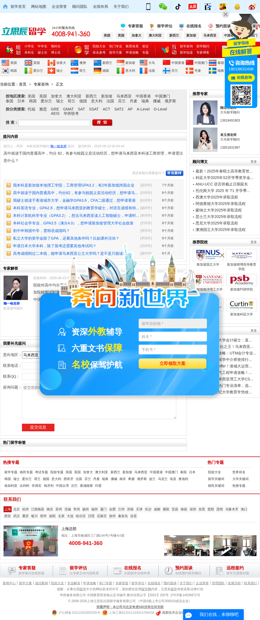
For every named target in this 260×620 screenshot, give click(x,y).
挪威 (157, 101)
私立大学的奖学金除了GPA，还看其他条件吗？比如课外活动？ (66, 238)
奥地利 (183, 479)
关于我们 (121, 6)
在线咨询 (244, 78)
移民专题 (26, 472)
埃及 (173, 479)
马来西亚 (124, 96)
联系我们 (250, 583)
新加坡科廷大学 (241, 307)
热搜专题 (11, 462)
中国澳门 (200, 63)
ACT (106, 109)
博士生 (56, 52)
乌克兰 (163, 479)
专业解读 (73, 583)
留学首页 (18, 6)
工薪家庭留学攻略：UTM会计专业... (226, 353)
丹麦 (197, 71)
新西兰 (107, 63)
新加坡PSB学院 (241, 282)
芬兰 (174, 71)
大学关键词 (240, 479)
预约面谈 (170, 583)
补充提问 (174, 173)
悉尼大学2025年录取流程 (217, 223)
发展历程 (234, 583)
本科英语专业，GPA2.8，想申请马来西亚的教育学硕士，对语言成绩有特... (76, 208)
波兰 (152, 479)
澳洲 (82, 63)
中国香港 (177, 63)
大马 (151, 63)
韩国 (13, 71)
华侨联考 (71, 113)
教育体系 (132, 46)
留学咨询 (186, 46)
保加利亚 (10, 486)
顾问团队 (79, 6)
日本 (21, 101)
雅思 (43, 109)
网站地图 (38, 6)
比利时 (25, 486)
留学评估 (164, 26)
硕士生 (42, 52)
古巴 (74, 486)
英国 (36, 63)
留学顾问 (202, 46)
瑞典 (220, 71)
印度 (98, 486)
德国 (105, 71)
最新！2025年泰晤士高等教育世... (224, 171)
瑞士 (59, 71)
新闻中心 (9, 583)
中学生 (42, 46)
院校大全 (99, 46)
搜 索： (12, 122)
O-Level (160, 109)
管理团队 (218, 583)
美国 (13, 63)
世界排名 (238, 472)
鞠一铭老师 (58, 146)
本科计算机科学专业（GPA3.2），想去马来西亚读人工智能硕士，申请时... (76, 215)
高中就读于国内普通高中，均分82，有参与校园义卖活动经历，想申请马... (75, 193)
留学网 (146, 589)
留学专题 (10, 472)
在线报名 (194, 26)
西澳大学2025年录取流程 (217, 197)
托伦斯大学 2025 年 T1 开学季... (223, 190)
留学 (83, 589)
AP (130, 109)
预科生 (56, 46)
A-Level (143, 109)
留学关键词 (216, 479)
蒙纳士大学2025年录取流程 (219, 210)
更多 (254, 162)
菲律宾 (36, 486)
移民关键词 (216, 486)
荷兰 (82, 71)
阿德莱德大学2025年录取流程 (221, 203)
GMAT (68, 109)
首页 (23, 84)
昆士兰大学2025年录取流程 (219, 216)
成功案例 (41, 583)
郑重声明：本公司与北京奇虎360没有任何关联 (130, 607)
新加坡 (130, 63)
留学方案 (115, 52)
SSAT (94, 109)
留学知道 (186, 52)
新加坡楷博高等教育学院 (241, 260)
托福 (31, 109)
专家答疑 (135, 26)
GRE (55, 109)
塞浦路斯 (86, 486)
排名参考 (99, 52)
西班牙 (68, 479)
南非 (122, 479)
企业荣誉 (59, 6)
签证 (145, 46)
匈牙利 (49, 486)
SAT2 (118, 109)
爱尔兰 (38, 71)
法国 (151, 71)
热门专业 (115, 46)
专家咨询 (41, 84)
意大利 (130, 71)
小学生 (29, 46)
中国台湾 (62, 486)
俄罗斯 (170, 101)
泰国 (220, 63)
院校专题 (56, 472)
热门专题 (215, 462)
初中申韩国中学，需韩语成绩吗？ (41, 231)
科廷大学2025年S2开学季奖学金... (224, 177)
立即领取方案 (173, 363)
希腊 (131, 479)
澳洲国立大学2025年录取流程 (221, 229)
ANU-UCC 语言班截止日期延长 (222, 184)
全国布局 (100, 6)
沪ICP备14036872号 (185, 595)
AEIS (55, 113)
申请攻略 (132, 52)
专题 (145, 52)
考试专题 (41, 472)
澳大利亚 (74, 96)
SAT (81, 109)
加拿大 (61, 63)
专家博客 (202, 52)
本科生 (29, 52)
